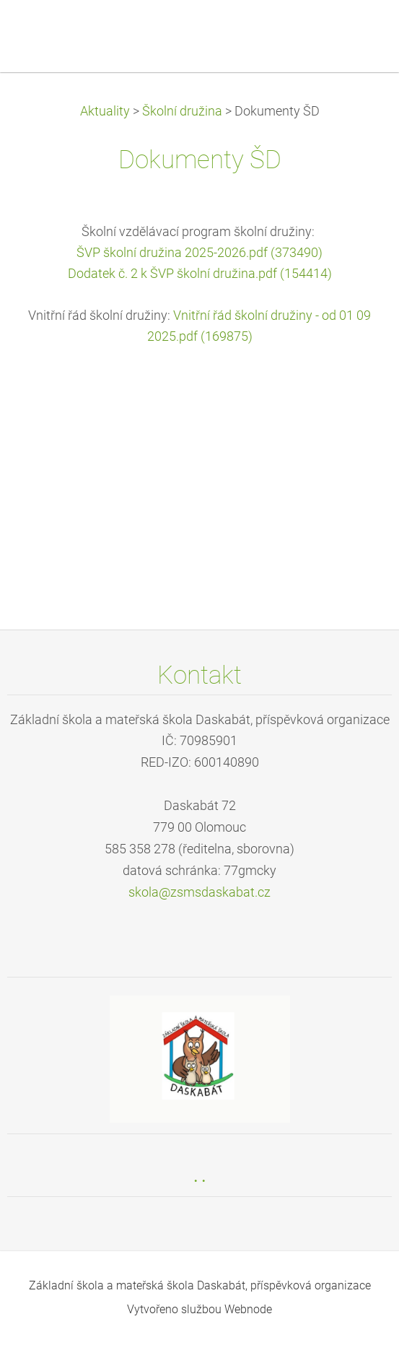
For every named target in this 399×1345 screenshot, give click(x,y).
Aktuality (105, 111)
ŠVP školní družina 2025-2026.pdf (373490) (199, 252)
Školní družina (182, 111)
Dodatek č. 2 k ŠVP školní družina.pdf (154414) (200, 273)
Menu (359, 32)
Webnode (248, 1309)
